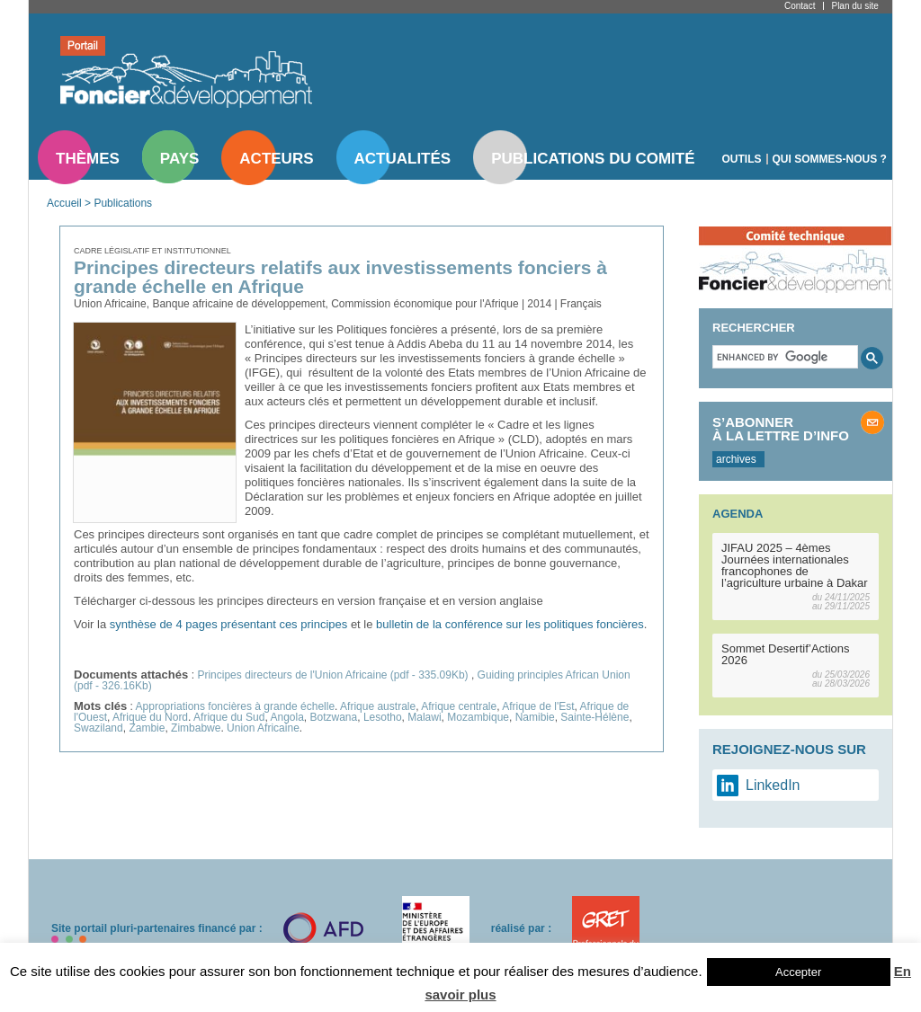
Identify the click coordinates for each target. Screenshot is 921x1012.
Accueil (64, 203)
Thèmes (88, 158)
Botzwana (334, 717)
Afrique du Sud (228, 717)
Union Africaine (263, 728)
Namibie (535, 717)
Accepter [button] (798, 972)
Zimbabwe (195, 728)
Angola (286, 717)
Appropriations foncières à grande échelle (235, 706)
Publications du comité (592, 158)
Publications (123, 203)
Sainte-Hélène (594, 717)
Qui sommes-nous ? (830, 159)
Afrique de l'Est (538, 706)
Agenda (737, 513)
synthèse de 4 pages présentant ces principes (229, 624)
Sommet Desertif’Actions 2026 (785, 654)
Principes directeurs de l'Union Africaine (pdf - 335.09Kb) (333, 675)
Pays (179, 158)
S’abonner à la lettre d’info (780, 428)
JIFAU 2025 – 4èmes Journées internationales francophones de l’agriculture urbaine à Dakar (794, 565)
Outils (742, 159)
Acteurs (276, 158)
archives (736, 459)
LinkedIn (773, 785)
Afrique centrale (458, 706)
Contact (799, 6)
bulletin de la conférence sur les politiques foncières (510, 624)
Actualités (403, 158)
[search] (783, 357)
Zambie (147, 728)
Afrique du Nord (150, 717)
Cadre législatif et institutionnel (152, 250)
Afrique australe (378, 706)
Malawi (424, 717)
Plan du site (854, 6)
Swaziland (98, 728)
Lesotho (382, 717)
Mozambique (478, 717)
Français (581, 303)
